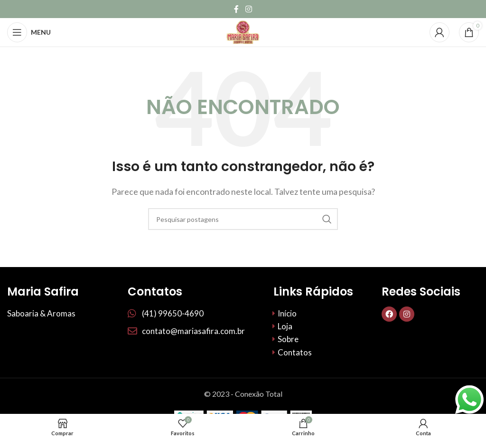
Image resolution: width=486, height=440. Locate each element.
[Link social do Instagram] (248, 9)
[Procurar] (243, 219)
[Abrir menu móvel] (29, 32)
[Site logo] (243, 31)
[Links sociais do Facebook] (236, 9)
